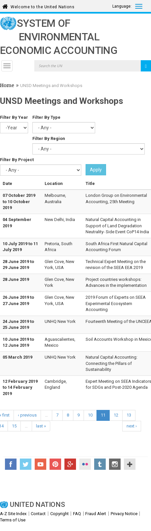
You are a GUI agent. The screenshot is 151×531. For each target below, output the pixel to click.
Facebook (11, 464)
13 (129, 415)
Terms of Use (12, 520)
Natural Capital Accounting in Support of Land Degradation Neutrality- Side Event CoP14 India (117, 225)
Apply (96, 169)
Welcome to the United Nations (42, 6)
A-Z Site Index (13, 513)
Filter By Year (14, 117)
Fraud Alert (95, 513)
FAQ (77, 513)
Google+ (70, 464)
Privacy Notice (124, 513)
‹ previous (27, 415)
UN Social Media (129, 464)
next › (132, 425)
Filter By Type (46, 117)
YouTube (40, 464)
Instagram (115, 464)
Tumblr (100, 464)
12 (116, 415)
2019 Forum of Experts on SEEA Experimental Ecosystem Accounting (116, 303)
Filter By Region (48, 138)
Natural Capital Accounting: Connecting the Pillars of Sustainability (111, 363)
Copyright (59, 513)
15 (14, 425)
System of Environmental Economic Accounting (58, 37)
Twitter (25, 464)
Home (7, 86)
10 (90, 415)
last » (41, 425)
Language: (122, 6)
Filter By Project (17, 159)
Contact (38, 513)
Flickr (85, 464)
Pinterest (55, 464)
